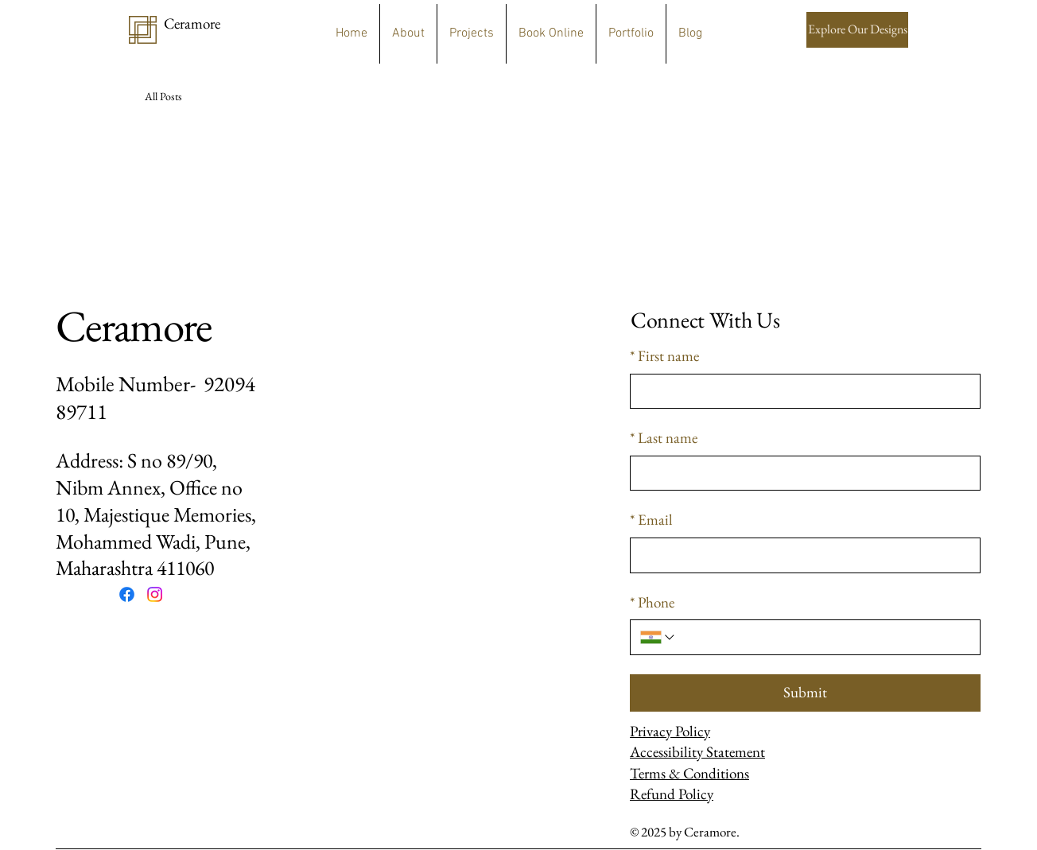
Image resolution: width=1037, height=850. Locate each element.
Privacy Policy (670, 731)
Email (651, 520)
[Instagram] (155, 594)
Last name (663, 438)
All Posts (163, 96)
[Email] (800, 555)
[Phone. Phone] (823, 637)
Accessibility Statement (697, 752)
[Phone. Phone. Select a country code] (658, 637)
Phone (652, 603)
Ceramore (134, 325)
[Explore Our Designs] (857, 30)
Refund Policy (671, 794)
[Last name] (800, 473)
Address (87, 460)
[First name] (800, 392)
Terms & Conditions (689, 773)
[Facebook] (127, 594)
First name (664, 356)
